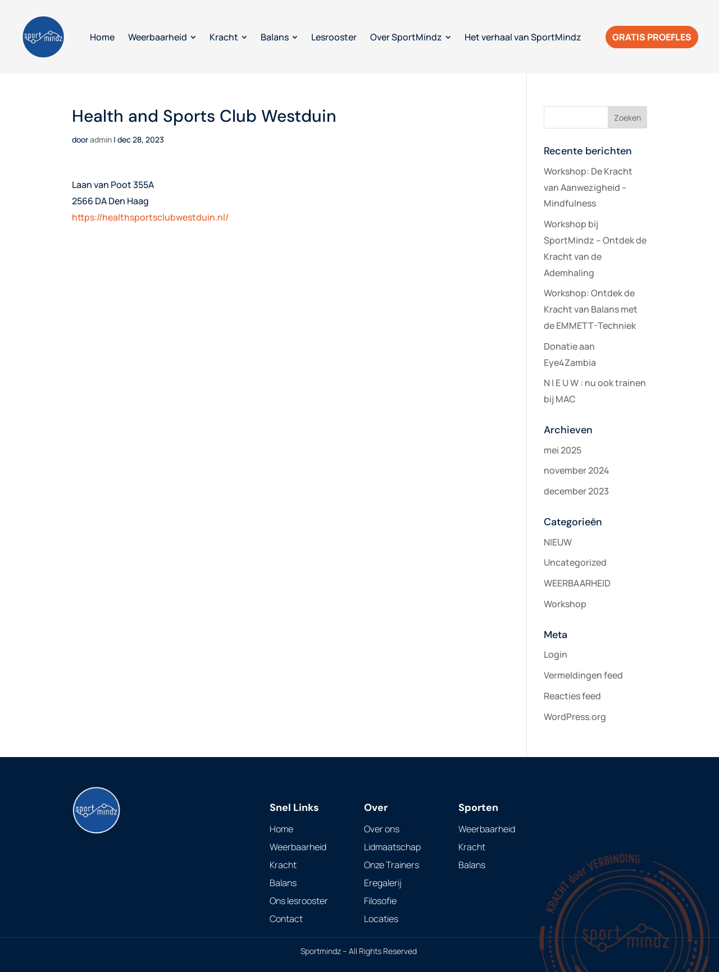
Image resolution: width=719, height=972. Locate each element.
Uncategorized (575, 562)
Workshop (565, 604)
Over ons (381, 829)
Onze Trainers (391, 865)
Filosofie (380, 901)
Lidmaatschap (392, 847)
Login (555, 654)
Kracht (283, 865)
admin (101, 139)
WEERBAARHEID (577, 583)
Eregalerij (383, 883)
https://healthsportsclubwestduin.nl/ (150, 217)
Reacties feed (572, 696)
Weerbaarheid (298, 847)
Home (281, 829)
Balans (283, 883)
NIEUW (558, 542)
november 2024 (576, 470)
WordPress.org (575, 716)
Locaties (381, 919)
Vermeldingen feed (583, 675)
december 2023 (576, 491)
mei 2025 (562, 450)
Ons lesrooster (299, 901)
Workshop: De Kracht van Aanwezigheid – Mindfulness (588, 187)
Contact (286, 919)
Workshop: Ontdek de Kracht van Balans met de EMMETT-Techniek (591, 309)
